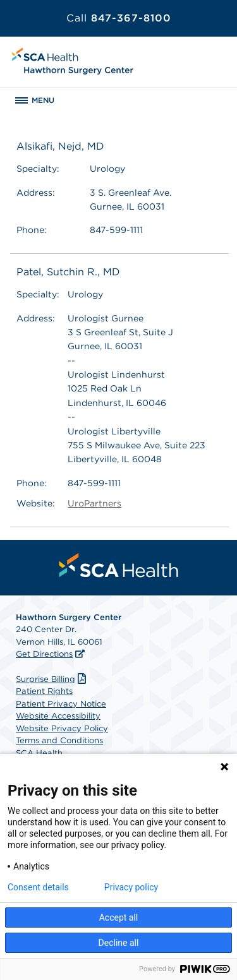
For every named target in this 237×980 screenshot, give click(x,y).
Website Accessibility (58, 715)
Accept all (118, 917)
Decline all (119, 943)
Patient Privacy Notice (61, 703)
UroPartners (94, 503)
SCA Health (39, 753)
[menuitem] (119, 565)
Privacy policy (131, 887)
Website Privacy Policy (62, 728)
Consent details (38, 887)
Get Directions (44, 654)
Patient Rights (44, 691)
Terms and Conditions (59, 740)
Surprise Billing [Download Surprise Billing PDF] (52, 679)
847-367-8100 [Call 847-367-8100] (118, 18)
